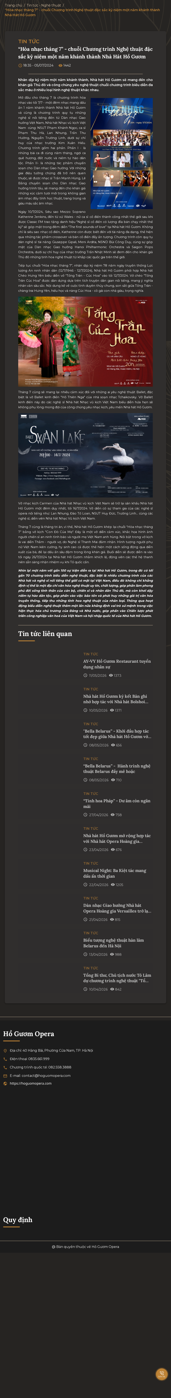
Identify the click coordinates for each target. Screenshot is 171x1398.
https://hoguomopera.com (31, 1083)
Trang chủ (13, 5)
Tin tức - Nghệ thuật (44, 5)
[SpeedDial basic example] (162, 1370)
